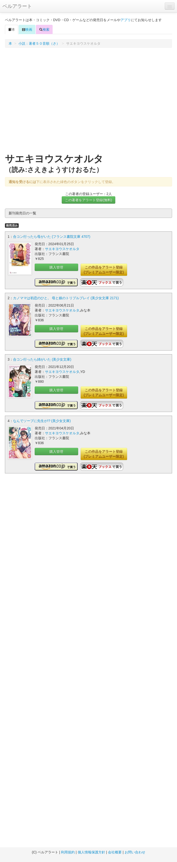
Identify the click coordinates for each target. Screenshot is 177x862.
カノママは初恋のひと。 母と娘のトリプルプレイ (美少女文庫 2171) (66, 298)
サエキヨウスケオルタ (62, 249)
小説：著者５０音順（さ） (39, 43)
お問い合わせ (135, 852)
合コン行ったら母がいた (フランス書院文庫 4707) (51, 237)
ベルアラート (17, 6)
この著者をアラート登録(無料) (88, 200)
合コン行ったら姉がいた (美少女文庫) (42, 359)
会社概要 (115, 852)
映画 (27, 29)
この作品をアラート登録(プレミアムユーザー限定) (104, 269)
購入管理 (56, 267)
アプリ (125, 20)
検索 (44, 29)
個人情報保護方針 (91, 852)
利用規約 (68, 852)
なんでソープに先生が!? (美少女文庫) (42, 421)
